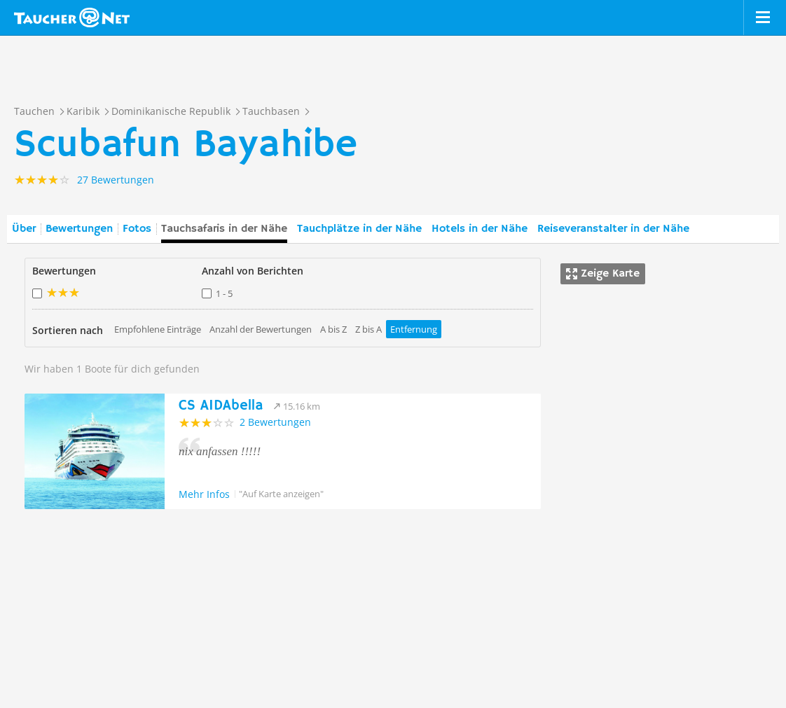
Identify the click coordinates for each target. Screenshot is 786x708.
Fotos (137, 229)
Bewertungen (79, 229)
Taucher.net (72, 17)
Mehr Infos (204, 494)
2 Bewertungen (275, 422)
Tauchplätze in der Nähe (359, 229)
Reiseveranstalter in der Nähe (613, 229)
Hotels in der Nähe (480, 229)
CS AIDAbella (221, 406)
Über (24, 229)
